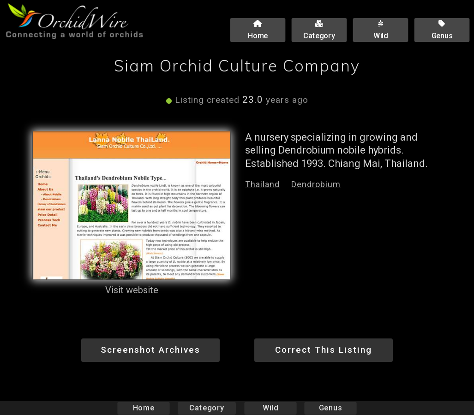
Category (206, 407)
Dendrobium (316, 184)
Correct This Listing (323, 349)
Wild (270, 407)
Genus (330, 407)
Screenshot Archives (150, 349)
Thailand (262, 184)
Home (143, 407)
